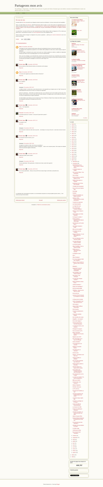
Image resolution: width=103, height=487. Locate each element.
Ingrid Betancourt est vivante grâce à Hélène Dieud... (78, 166)
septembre (75, 437)
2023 (73, 129)
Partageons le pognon (77, 328)
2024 (73, 127)
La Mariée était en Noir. (77, 108)
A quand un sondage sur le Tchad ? (78, 401)
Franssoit (21, 112)
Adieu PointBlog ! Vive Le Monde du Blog (78, 247)
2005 (73, 456)
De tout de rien (76, 293)
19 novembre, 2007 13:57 (32, 153)
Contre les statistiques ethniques (77, 409)
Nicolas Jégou (22, 64)
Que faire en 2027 (75, 114)
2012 (73, 150)
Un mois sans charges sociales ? (77, 279)
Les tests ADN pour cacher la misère (77, 242)
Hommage (75, 191)
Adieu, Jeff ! (79, 30)
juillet (74, 441)
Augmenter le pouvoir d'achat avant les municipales (77, 269)
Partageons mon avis (28, 5)
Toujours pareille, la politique (77, 358)
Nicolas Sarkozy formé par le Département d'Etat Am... (78, 419)
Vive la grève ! (76, 304)
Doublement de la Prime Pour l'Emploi (78, 184)
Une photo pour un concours (77, 350)
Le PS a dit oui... (76, 388)
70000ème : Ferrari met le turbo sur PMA (78, 291)
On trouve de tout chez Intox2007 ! (77, 423)
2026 (73, 124)
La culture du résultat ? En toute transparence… (78, 378)
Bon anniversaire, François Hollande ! (77, 208)
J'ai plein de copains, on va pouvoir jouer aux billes (78, 413)
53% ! (74, 255)
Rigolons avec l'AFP (77, 336)
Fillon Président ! (76, 257)
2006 (73, 454)
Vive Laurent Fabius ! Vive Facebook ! (78, 173)
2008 (73, 158)
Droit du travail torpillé (77, 288)
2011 (73, 152)
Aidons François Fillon (77, 416)
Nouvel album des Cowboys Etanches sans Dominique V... (77, 371)
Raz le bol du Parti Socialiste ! (76, 433)
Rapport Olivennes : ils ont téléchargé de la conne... (78, 235)
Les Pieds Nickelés (77, 204)
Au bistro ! (74, 29)
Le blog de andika (76, 59)
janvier (74, 452)
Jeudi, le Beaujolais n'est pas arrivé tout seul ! (78, 302)
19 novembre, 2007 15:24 (32, 169)
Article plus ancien (61, 200)
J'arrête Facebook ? (77, 284)
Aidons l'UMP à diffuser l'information (78, 307)
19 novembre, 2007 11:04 (29, 112)
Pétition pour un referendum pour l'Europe (77, 250)
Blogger (58, 484)
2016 (73, 143)
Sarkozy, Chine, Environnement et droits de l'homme (78, 199)
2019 (73, 137)
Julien (24, 22)
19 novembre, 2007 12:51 (29, 128)
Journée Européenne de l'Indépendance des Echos (78, 395)
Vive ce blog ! (75, 175)
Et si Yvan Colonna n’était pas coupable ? (78, 260)
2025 (73, 126)
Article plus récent (20, 200)
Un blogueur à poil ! (77, 253)
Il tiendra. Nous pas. (77, 386)
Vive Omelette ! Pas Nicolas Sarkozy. (77, 273)
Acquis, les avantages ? (78, 286)
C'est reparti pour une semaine (77, 344)
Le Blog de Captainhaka (77, 99)
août (74, 439)
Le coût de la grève (77, 244)
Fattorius (74, 43)
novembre (75, 163)
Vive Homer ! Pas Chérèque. (76, 276)
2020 (73, 135)
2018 (73, 139)
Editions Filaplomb (76, 385)
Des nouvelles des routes (78, 317)
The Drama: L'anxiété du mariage (78, 60)
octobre (74, 435)
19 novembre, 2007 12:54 (32, 135)
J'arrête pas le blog (77, 430)
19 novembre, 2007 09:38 (32, 64)
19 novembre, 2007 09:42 (32, 79)
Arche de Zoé (75, 352)
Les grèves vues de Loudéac (77, 232)
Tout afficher (85, 117)
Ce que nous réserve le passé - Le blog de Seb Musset (79, 65)
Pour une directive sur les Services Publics (78, 239)
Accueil (40, 200)
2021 (73, 133)
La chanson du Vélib (77, 407)
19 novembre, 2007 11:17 (32, 120)
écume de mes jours (76, 89)
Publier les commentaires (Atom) (43, 204)
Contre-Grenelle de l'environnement (77, 404)
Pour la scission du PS (77, 330)
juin (74, 443)
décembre (75, 161)
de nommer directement (56, 34)
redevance (29, 24)
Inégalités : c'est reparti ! (78, 319)
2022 (73, 131)
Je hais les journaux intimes (78, 80)
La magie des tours (77, 206)
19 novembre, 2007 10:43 (32, 105)
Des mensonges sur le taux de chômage (77, 339)
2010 (73, 154)
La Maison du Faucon (77, 49)
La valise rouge (76, 428)
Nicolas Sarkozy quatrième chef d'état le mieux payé (78, 220)
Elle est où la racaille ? (77, 229)
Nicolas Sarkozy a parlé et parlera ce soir (78, 178)
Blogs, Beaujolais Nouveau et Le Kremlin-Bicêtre (78, 334)
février (74, 450)
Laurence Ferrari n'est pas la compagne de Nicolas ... (78, 296)
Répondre (21, 60)
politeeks (74, 113)
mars (74, 448)
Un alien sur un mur (76, 76)
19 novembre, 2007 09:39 (27, 72)
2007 (73, 159)
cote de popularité (36, 32)
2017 (73, 141)
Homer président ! (76, 341)
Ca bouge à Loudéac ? (77, 217)
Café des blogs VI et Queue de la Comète (77, 367)
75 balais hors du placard (78, 186)
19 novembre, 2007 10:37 (29, 87)
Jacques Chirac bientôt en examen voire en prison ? (78, 263)
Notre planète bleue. (76, 109)
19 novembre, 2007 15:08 (29, 161)
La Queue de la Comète (78, 299)
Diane (20, 46)
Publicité (74, 193)
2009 (73, 156)
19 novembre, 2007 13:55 (29, 143)
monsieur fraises (75, 75)
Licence (23, 13)
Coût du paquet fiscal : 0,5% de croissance (77, 323)
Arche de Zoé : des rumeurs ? (77, 382)
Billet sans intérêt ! (76, 380)
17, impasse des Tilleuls (77, 19)
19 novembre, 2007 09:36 (27, 46)
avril (74, 446)
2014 (73, 146)
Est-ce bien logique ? (77, 320)
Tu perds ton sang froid (77, 202)
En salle (17, 13)
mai (74, 445)
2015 (73, 144)
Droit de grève (76, 309)
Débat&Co (75, 266)
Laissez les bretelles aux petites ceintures (78, 195)
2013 (73, 148)
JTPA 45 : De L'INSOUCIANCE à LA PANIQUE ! (81, 67)
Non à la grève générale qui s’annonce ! (78, 361)
